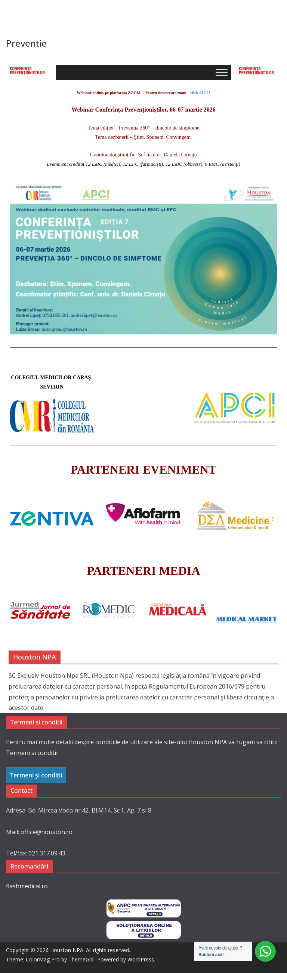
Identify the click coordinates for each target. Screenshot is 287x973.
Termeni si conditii (32, 753)
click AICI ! (200, 93)
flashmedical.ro (27, 886)
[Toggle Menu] (222, 72)
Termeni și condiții (36, 775)
